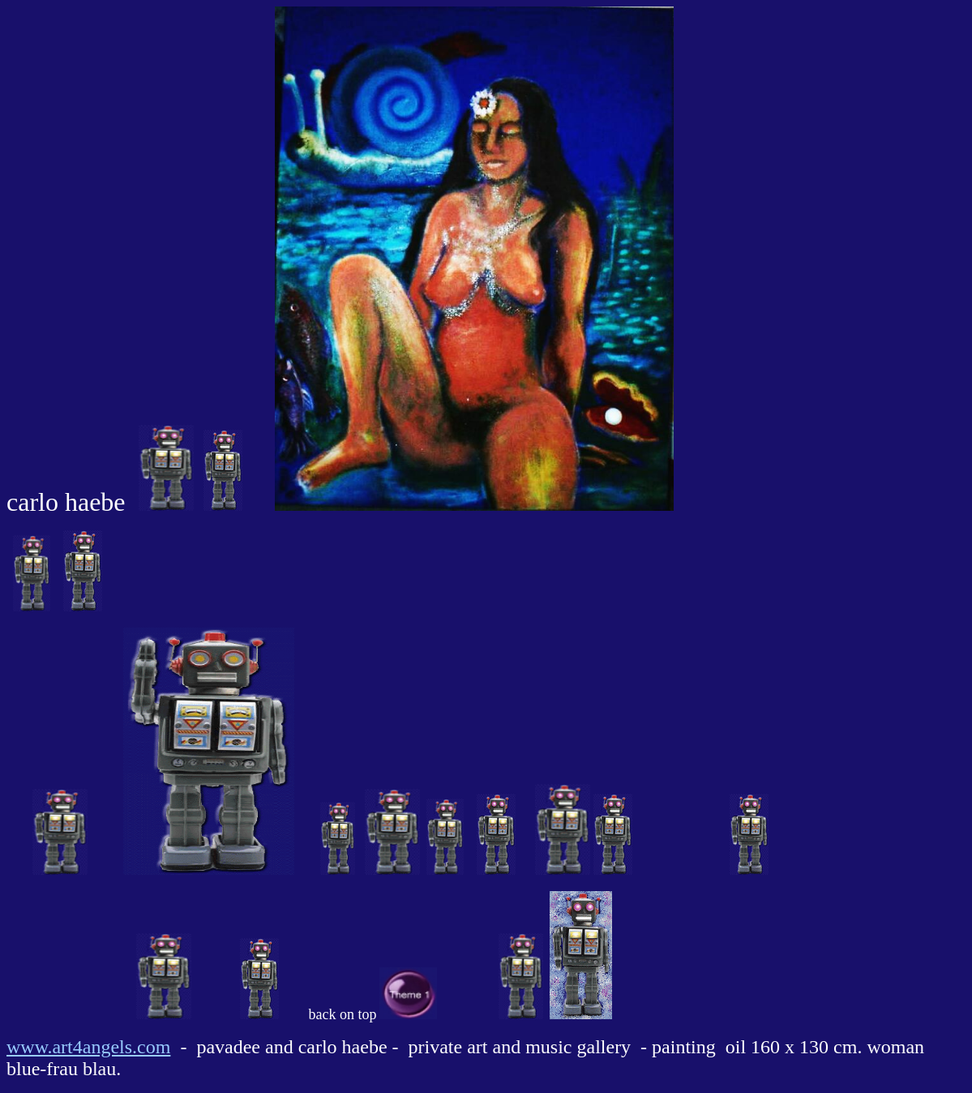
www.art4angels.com (88, 1046)
